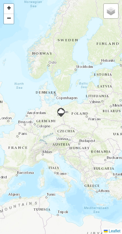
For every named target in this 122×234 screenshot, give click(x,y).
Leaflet (112, 231)
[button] (61, 112)
